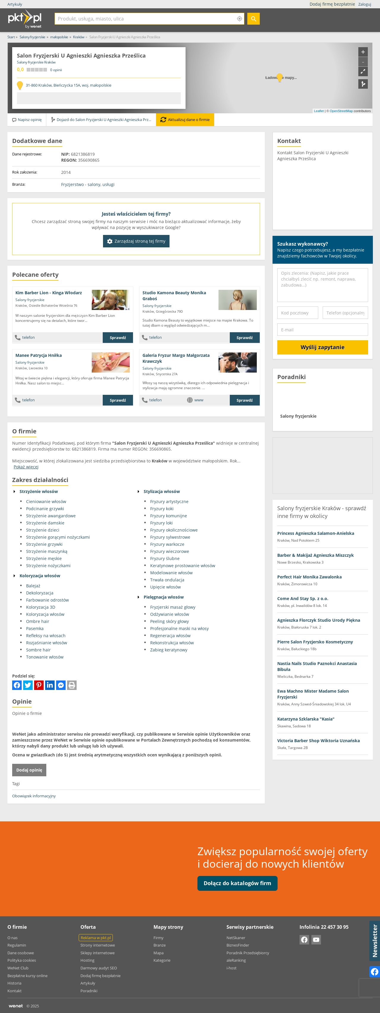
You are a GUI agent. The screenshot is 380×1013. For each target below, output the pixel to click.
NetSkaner (236, 937)
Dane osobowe (20, 952)
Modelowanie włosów (171, 572)
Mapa (158, 952)
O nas (12, 937)
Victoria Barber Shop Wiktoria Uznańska (318, 740)
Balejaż (33, 586)
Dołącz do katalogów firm (237, 883)
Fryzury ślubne (165, 558)
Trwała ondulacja (167, 580)
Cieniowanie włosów (46, 501)
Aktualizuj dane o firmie (185, 119)
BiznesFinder (238, 945)
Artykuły (14, 4)
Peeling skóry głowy (169, 621)
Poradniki (88, 990)
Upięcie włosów (165, 587)
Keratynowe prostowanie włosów (182, 565)
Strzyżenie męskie (44, 558)
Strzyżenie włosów (39, 491)
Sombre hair (38, 650)
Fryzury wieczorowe (169, 551)
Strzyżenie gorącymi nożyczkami (58, 537)
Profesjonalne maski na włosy (179, 628)
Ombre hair (37, 621)
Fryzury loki (161, 523)
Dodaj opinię (29, 770)
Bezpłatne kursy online (27, 975)
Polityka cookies (21, 960)
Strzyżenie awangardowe (51, 516)
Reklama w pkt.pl (96, 937)
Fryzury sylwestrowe (170, 537)
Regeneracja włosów (170, 635)
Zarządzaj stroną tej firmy (136, 241)
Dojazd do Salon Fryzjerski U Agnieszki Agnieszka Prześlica (103, 119)
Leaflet (319, 111)
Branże (159, 945)
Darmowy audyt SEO (98, 968)
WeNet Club (17, 968)
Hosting (87, 960)
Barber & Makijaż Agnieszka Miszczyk (315, 555)
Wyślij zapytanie (323, 347)
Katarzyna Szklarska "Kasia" (306, 719)
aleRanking (236, 960)
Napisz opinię (27, 119)
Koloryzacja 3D (40, 607)
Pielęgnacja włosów (164, 597)
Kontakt (14, 990)
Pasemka (35, 628)
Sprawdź (118, 337)
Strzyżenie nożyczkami (48, 565)
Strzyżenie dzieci (42, 530)
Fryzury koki (162, 508)
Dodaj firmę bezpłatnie (333, 4)
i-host (232, 968)
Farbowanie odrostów (47, 600)
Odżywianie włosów (169, 614)
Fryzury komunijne (168, 516)
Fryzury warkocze (167, 544)
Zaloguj (364, 4)
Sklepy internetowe (97, 952)
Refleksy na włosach (46, 635)
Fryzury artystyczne (169, 501)
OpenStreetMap (341, 111)
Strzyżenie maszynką (46, 551)
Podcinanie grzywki (45, 508)
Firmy (158, 937)
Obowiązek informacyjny (34, 796)
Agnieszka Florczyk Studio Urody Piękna (318, 620)
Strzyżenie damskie (45, 523)
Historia (14, 983)
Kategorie (161, 960)
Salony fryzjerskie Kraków (36, 62)
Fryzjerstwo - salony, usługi (88, 184)
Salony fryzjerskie (30, 299)
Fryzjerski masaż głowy (172, 607)
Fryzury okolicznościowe (174, 530)
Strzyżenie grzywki (44, 544)
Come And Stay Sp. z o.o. (302, 598)
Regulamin (16, 945)
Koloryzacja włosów (40, 575)
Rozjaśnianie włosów (46, 642)
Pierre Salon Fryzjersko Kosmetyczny (315, 642)
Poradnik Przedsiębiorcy (248, 952)
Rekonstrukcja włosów (172, 642)
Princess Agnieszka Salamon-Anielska (315, 533)
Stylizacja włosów (162, 491)
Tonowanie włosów (45, 657)
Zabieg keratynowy (168, 650)
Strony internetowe (97, 945)
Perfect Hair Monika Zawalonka (309, 577)
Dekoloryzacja (39, 593)
